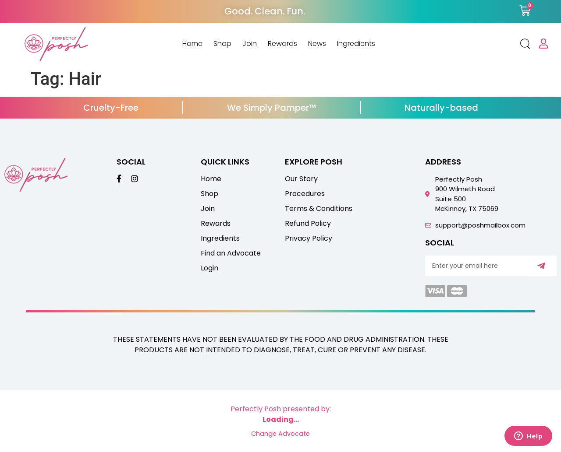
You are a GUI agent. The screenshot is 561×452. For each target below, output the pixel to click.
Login (209, 268)
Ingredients (356, 43)
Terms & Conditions (318, 208)
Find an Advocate (231, 253)
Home (192, 43)
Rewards (282, 43)
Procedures (305, 193)
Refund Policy (308, 223)
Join (249, 43)
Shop (222, 43)
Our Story (301, 179)
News (317, 43)
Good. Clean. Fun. (264, 11)
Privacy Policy (308, 238)
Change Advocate (280, 433)
